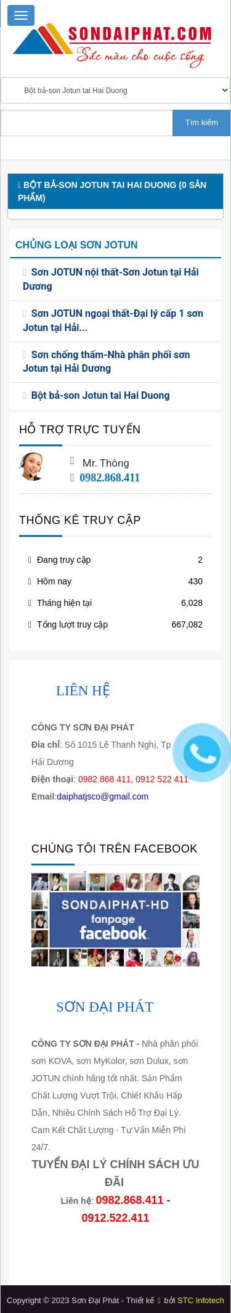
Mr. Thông (106, 463)
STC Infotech (200, 1300)
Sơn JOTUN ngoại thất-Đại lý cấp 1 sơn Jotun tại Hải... (113, 320)
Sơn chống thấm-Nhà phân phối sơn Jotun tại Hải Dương (106, 362)
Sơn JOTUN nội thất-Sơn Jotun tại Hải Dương (111, 279)
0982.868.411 (105, 478)
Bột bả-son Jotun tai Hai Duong (100, 395)
